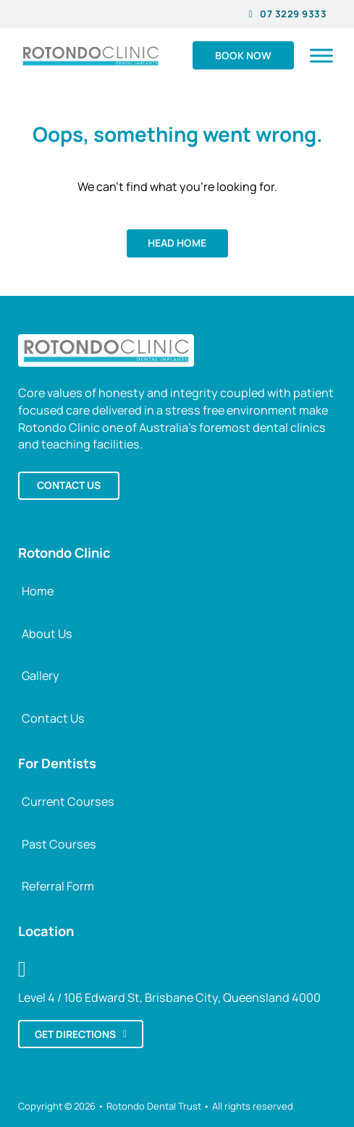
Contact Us (53, 718)
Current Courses (68, 801)
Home (38, 591)
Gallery (40, 676)
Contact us (69, 485)
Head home (177, 243)
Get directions (81, 1034)
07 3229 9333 (288, 13)
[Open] (321, 55)
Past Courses (59, 844)
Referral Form (58, 886)
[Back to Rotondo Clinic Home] (106, 349)
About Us (47, 634)
